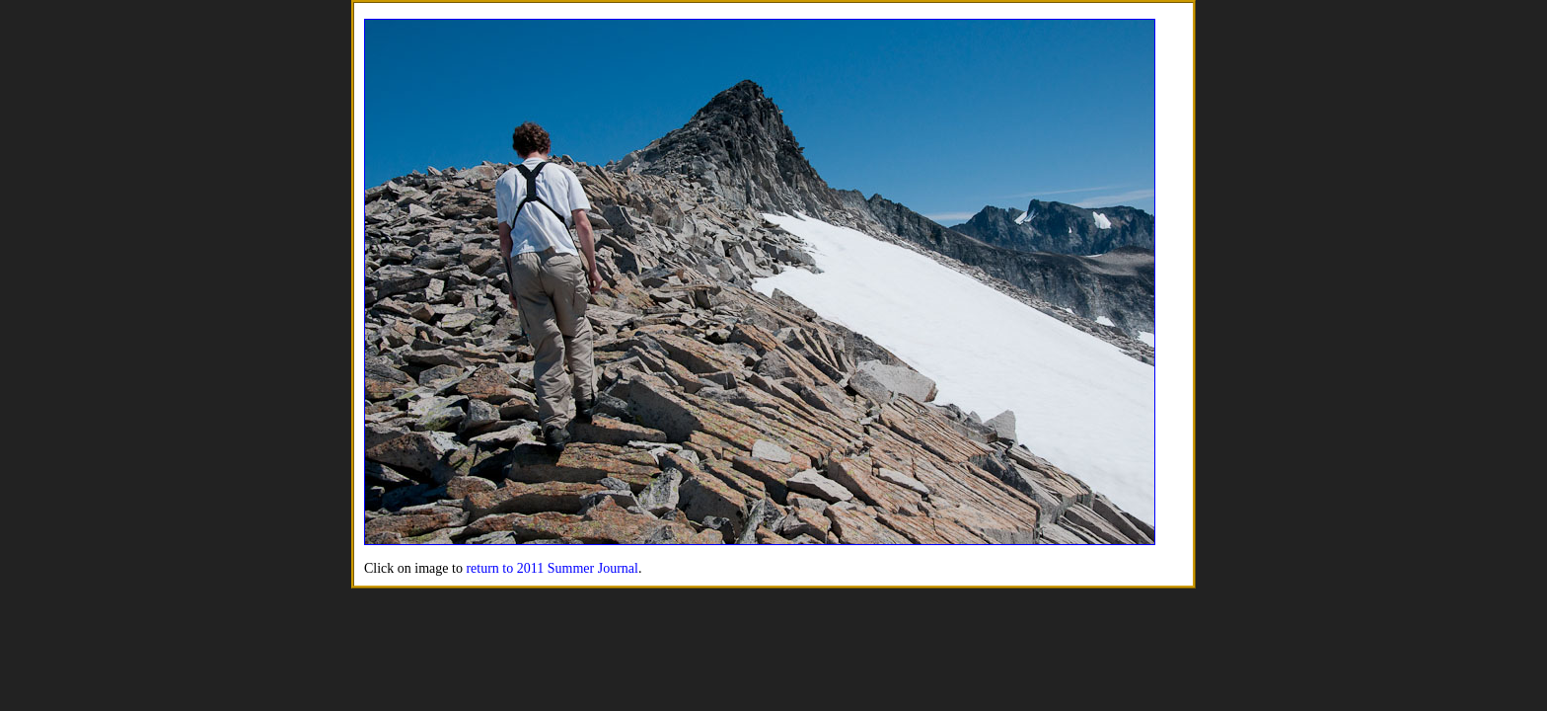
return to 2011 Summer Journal (551, 568)
